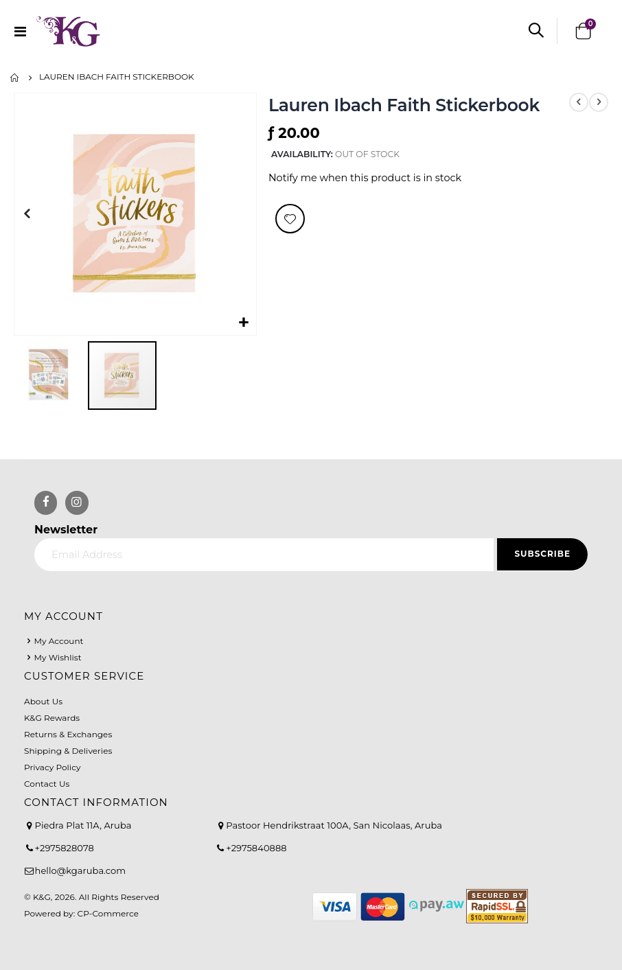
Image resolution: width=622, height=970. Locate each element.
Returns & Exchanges (68, 734)
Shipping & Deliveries (68, 751)
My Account (58, 641)
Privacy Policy (52, 767)
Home (15, 77)
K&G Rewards (52, 718)
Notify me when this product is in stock (364, 179)
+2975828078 (64, 847)
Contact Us (46, 783)
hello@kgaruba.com (80, 870)
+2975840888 (256, 847)
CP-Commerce (108, 913)
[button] (244, 323)
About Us (43, 701)
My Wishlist (57, 657)
